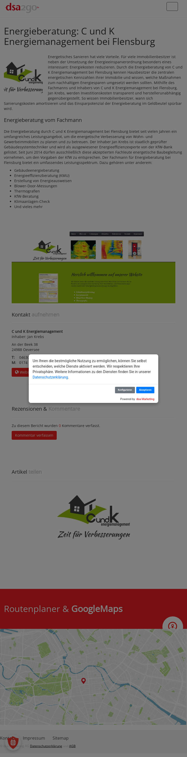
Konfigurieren (125, 390)
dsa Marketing (145, 399)
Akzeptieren (145, 390)
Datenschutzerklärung (50, 377)
